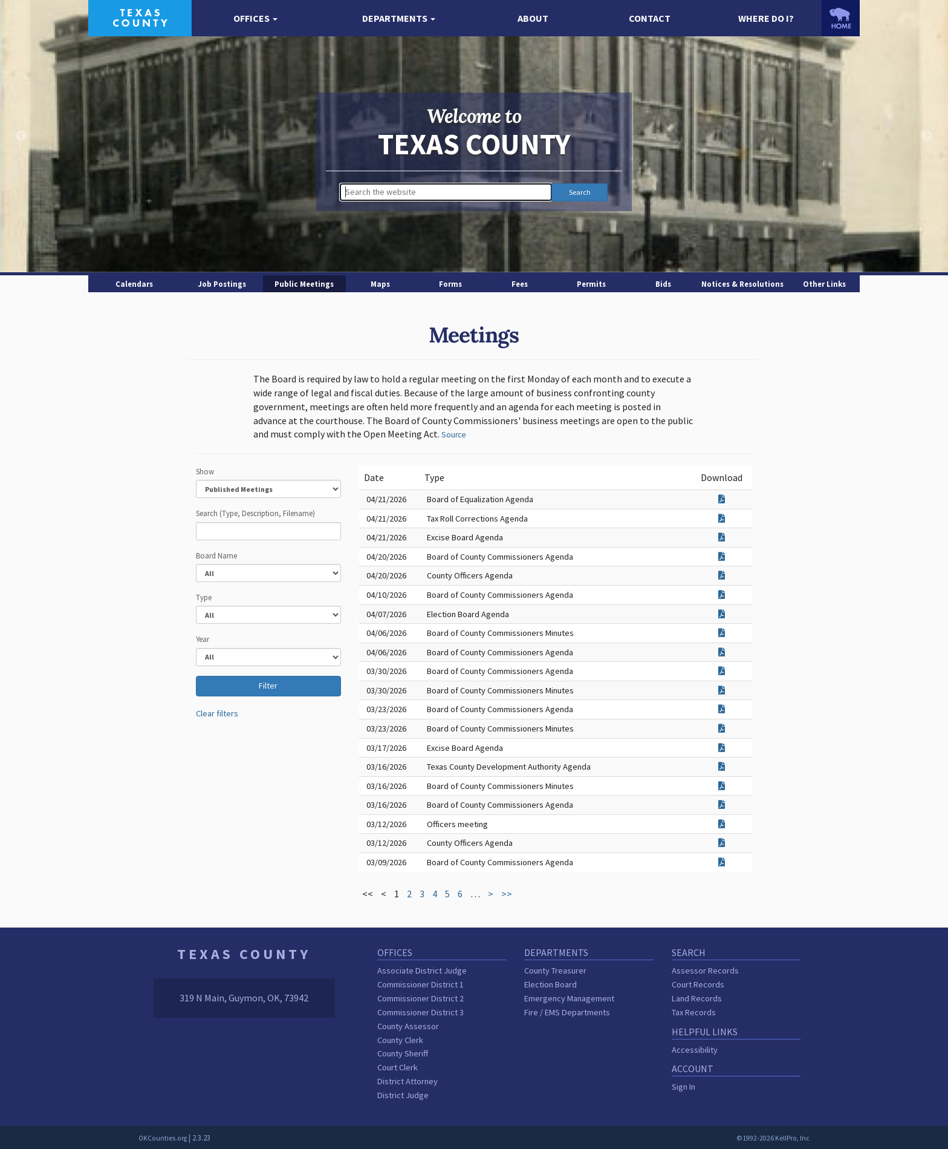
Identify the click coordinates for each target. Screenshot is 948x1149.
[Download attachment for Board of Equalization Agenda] (721, 499)
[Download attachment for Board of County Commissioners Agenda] (721, 556)
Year (202, 639)
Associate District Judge (422, 970)
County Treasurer (555, 970)
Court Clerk (397, 1067)
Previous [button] (21, 136)
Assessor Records (705, 970)
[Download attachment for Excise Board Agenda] (721, 537)
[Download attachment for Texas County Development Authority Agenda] (721, 766)
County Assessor (408, 1026)
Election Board (550, 984)
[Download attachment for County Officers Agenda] (721, 575)
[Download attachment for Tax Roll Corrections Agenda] (721, 518)
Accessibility (695, 1049)
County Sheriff (402, 1053)
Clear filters (217, 713)
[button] (256, 18)
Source (453, 435)
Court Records (698, 984)
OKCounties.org (162, 1138)
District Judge (403, 1095)
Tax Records (694, 1012)
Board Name (216, 555)
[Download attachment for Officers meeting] (721, 824)
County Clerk (400, 1040)
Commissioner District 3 (420, 1012)
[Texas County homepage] (140, 17)
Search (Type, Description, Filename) (255, 513)
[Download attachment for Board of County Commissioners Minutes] (721, 632)
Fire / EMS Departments (567, 1012)
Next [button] (927, 136)
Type (204, 597)
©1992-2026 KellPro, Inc (773, 1138)
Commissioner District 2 (420, 998)
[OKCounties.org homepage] (841, 18)
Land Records (697, 998)
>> (506, 894)
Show (205, 471)
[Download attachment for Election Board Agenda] (721, 614)
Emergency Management (569, 998)
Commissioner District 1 (420, 984)
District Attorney (407, 1081)
